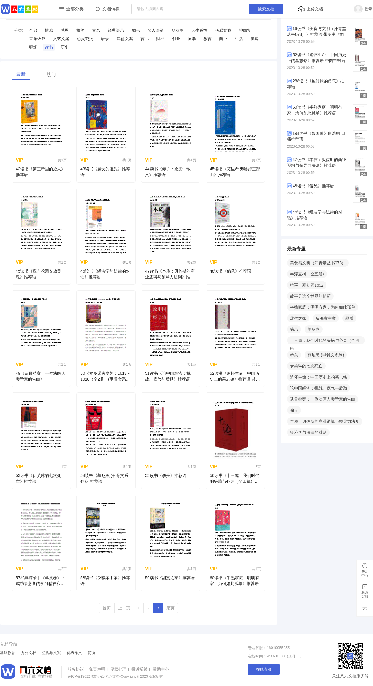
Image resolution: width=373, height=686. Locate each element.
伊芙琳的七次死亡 (306, 366)
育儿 (144, 38)
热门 (51, 74)
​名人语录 (155, 30)
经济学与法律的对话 (308, 432)
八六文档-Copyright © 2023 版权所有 (115, 676)
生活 (239, 38)
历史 (65, 47)
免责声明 (99, 669)
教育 (207, 38)
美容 (255, 38)
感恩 (65, 30)
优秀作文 (74, 652)
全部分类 (75, 8)
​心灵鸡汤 (85, 38)
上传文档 (310, 9)
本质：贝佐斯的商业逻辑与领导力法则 (324, 421)
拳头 (294, 355)
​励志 (136, 30)
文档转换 (111, 8)
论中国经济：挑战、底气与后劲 (318, 388)
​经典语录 (116, 30)
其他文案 (125, 38)
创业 (176, 38)
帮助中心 (161, 669)
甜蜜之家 (298, 318)
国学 (192, 38)
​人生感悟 (199, 30)
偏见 (294, 410)
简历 (91, 652)
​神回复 (245, 30)
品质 (349, 318)
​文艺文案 (61, 38)
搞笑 (80, 30)
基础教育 (7, 652)
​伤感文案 (223, 30)
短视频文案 (51, 652)
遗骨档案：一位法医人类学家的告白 (322, 399)
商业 (223, 38)
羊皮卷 (313, 329)
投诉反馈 (141, 669)
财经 (160, 38)
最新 (21, 74)
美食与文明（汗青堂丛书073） (318, 263)
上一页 (124, 608)
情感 (49, 30)
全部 (33, 30)
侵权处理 (120, 669)
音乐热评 (37, 38)
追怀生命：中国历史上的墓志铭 (318, 377)
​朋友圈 (177, 30)
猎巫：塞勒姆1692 (306, 285)
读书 (49, 47)
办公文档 (28, 652)
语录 (105, 38)
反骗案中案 (326, 318)
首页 (107, 608)
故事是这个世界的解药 (310, 296)
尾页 (170, 608)
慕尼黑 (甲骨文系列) (325, 355)
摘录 (294, 329)
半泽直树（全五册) (307, 274)
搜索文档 (266, 9)
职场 (33, 47)
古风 (96, 30)
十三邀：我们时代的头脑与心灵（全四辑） (324, 341)
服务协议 (78, 669)
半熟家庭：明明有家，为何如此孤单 (322, 307)
